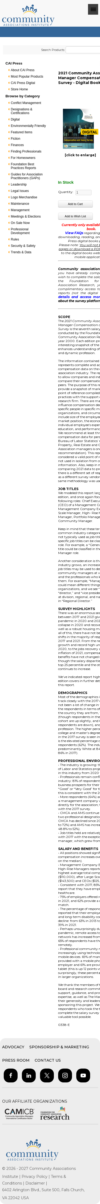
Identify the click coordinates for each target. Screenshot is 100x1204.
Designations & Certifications (22, 111)
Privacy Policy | (36, 1176)
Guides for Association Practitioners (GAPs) (27, 176)
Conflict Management (26, 103)
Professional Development (20, 231)
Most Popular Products (27, 76)
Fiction (15, 139)
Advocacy (13, 1047)
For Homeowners (23, 158)
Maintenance (20, 204)
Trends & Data (21, 252)
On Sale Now (20, 223)
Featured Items (22, 132)
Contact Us (48, 1060)
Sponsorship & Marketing (59, 1047)
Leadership (19, 184)
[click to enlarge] (80, 155)
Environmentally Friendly (28, 126)
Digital (15, 119)
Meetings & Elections (26, 216)
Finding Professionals (26, 151)
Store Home (19, 89)
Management (20, 210)
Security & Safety (23, 246)
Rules (15, 239)
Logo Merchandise (24, 197)
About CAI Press (23, 70)
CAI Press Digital (23, 83)
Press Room (16, 1060)
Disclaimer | (36, 1183)
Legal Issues (20, 191)
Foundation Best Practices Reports (23, 166)
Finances (17, 145)
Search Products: (53, 50)
